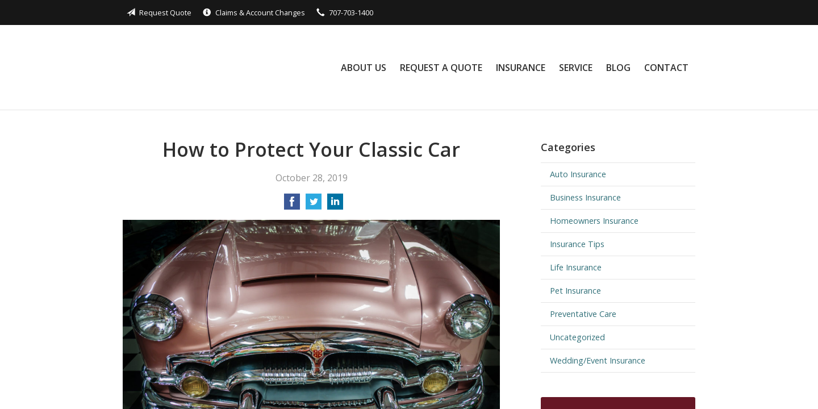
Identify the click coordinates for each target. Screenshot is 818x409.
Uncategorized (577, 337)
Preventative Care (583, 313)
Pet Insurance (575, 290)
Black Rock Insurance (204, 67)
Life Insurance (576, 267)
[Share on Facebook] (292, 205)
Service (575, 67)
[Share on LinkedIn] (335, 205)
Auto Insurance (578, 174)
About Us (363, 67)
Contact (666, 67)
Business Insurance (585, 197)
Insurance (520, 67)
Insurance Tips (577, 244)
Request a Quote (441, 67)
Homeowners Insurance (594, 220)
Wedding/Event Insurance (597, 360)
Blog (618, 67)
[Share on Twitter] (314, 205)
